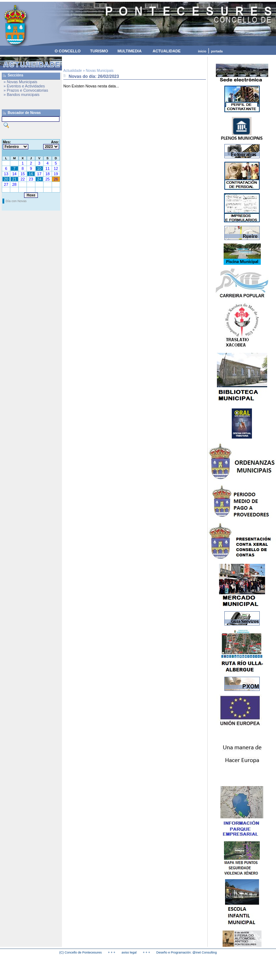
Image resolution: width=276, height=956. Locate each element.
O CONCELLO (67, 51)
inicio (202, 51)
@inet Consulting (204, 952)
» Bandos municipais (22, 94)
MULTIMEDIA (129, 51)
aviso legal (129, 952)
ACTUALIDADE (166, 51)
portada (217, 51)
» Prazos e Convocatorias (26, 90)
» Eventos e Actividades (24, 86)
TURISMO (99, 51)
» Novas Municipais (20, 82)
